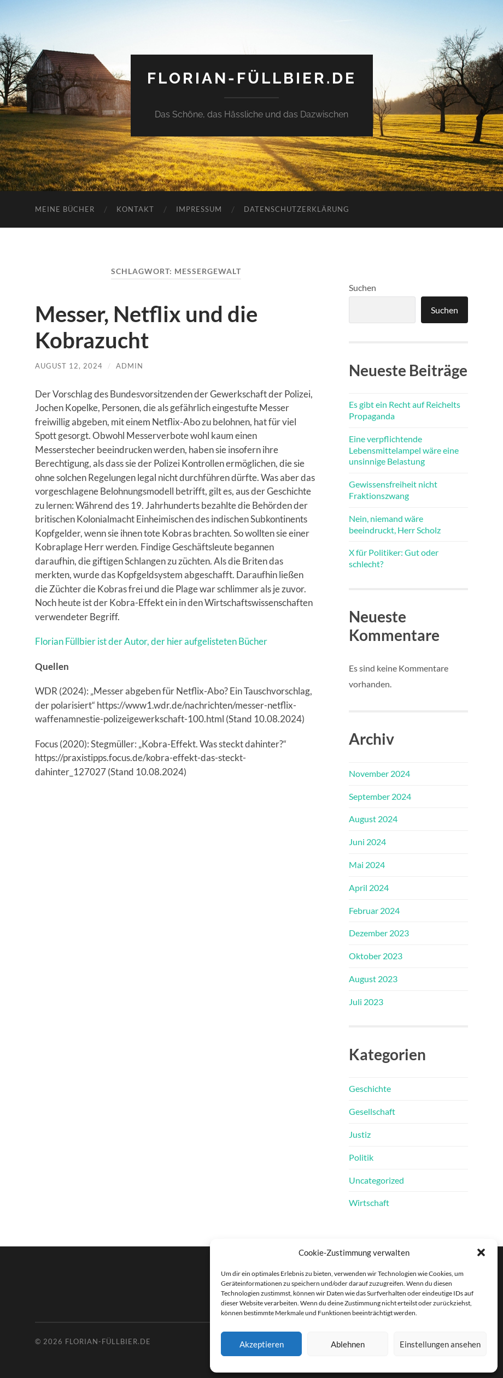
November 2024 (379, 773)
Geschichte (370, 1088)
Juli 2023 (366, 1001)
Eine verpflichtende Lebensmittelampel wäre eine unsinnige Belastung (404, 450)
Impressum (199, 209)
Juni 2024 (367, 841)
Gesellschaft (372, 1111)
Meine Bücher (65, 209)
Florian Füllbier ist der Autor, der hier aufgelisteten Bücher (151, 641)
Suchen (362, 287)
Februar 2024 (374, 910)
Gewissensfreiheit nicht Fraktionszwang (393, 490)
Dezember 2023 (379, 933)
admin (129, 365)
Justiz (360, 1134)
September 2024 (380, 796)
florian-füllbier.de (251, 78)
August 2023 (373, 978)
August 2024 (373, 818)
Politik (361, 1157)
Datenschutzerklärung (296, 209)
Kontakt (135, 209)
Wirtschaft (369, 1202)
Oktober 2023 (375, 956)
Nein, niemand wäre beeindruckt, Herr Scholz (395, 524)
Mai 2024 (367, 864)
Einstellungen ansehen (440, 1344)
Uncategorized (376, 1180)
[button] (481, 1252)
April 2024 (369, 887)
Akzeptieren (261, 1344)
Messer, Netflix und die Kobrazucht (146, 327)
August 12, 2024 (69, 365)
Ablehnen (348, 1344)
